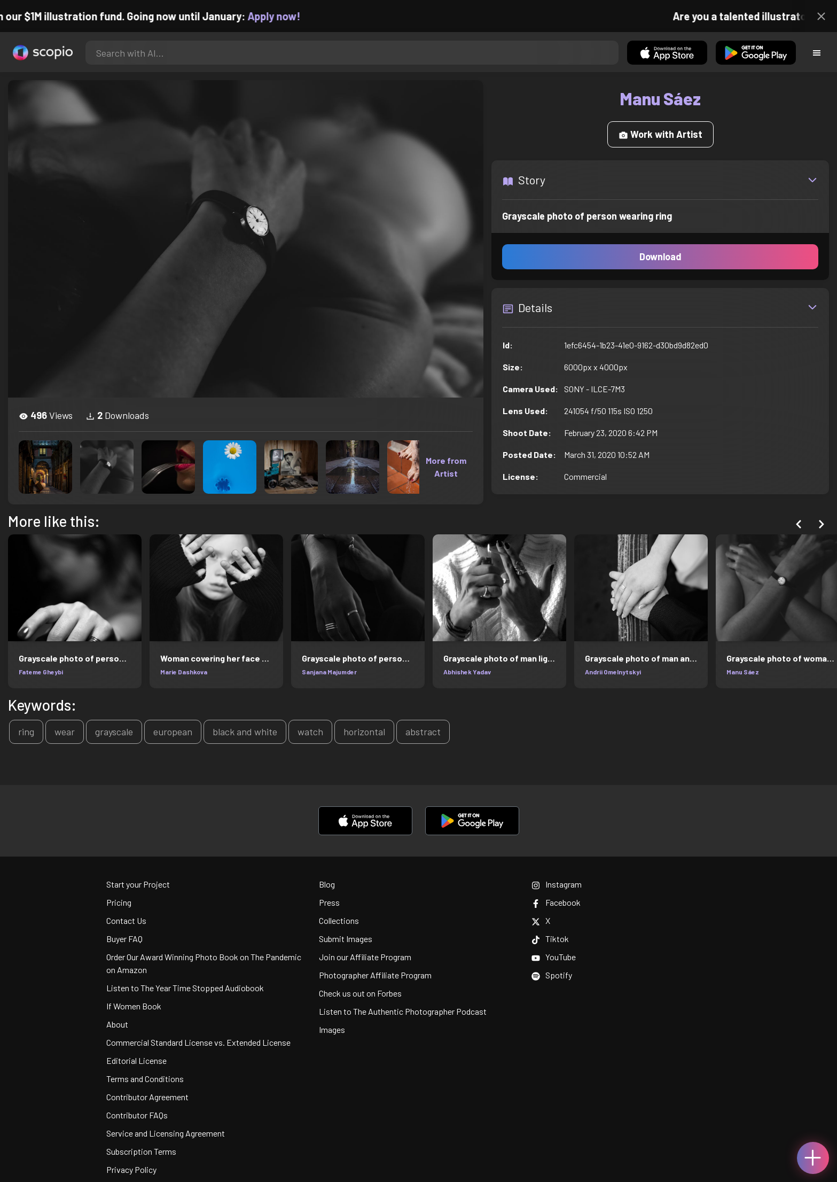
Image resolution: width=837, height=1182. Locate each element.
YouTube (553, 957)
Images (332, 1029)
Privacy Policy (131, 1169)
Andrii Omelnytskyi (613, 671)
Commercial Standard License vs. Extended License (198, 1042)
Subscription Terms (141, 1151)
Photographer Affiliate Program (375, 975)
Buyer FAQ (124, 939)
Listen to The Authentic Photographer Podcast (403, 1011)
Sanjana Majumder (329, 671)
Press (329, 902)
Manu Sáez (742, 671)
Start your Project (138, 884)
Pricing (118, 902)
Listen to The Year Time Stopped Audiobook (185, 988)
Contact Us (126, 920)
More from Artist (446, 466)
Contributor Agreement (147, 1097)
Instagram (556, 884)
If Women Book (133, 1006)
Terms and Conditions (145, 1079)
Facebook (556, 902)
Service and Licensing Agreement (165, 1133)
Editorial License (136, 1060)
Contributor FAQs (137, 1115)
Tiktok (550, 939)
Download (660, 256)
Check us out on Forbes (360, 993)
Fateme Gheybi (41, 671)
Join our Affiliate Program (365, 957)
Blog (327, 884)
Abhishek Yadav (467, 671)
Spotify (551, 975)
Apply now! (287, 16)
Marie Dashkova (183, 671)
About (117, 1024)
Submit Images (345, 939)
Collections (339, 920)
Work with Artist (660, 134)
